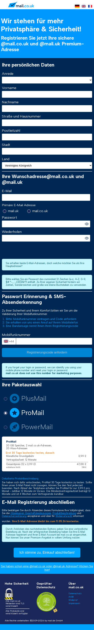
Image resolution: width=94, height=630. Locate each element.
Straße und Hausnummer (21, 116)
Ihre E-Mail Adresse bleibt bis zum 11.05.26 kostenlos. (45, 521)
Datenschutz (75, 593)
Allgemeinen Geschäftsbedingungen (30, 513)
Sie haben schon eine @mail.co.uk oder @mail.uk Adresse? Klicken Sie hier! (47, 568)
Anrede (7, 74)
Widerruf (73, 600)
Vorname (9, 88)
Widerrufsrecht (64, 516)
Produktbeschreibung (64, 513)
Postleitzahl (11, 130)
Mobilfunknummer (16, 335)
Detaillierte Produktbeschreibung (20, 478)
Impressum (74, 603)
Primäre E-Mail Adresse (19, 205)
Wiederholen (12, 232)
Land (5, 159)
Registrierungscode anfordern (47, 352)
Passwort (9, 217)
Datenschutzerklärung (14, 516)
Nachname (10, 102)
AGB (71, 596)
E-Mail (7, 191)
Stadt (6, 145)
